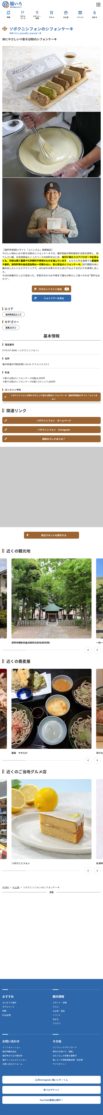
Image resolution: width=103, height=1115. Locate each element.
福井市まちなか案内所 (12, 1055)
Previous (88, 650)
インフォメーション (11, 1047)
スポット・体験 (37, 17)
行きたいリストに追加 (50, 289)
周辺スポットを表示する (53, 535)
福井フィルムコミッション (14, 1059)
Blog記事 (6, 1015)
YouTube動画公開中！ (51, 1100)
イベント (80, 17)
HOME (5, 887)
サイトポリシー (60, 1063)
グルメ (51, 17)
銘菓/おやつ (10, 327)
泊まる (94, 17)
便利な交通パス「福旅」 (64, 1051)
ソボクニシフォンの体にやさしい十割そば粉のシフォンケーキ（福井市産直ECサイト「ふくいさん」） (54, 397)
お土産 (65, 17)
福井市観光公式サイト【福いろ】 (12, 4)
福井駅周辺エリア (13, 314)
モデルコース (22, 17)
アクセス (57, 1023)
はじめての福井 (9, 1002)
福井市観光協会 (9, 1051)
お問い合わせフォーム (12, 1063)
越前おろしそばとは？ (53, 438)
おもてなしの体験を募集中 (65, 1055)
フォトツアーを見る (54, 298)
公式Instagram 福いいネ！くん (51, 1079)
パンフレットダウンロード (65, 1047)
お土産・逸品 (59, 1010)
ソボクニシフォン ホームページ (54, 420)
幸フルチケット (51, 1089)
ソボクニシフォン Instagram (54, 429)
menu (98, 4)
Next (97, 650)
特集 (8, 17)
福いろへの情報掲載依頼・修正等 (68, 1059)
